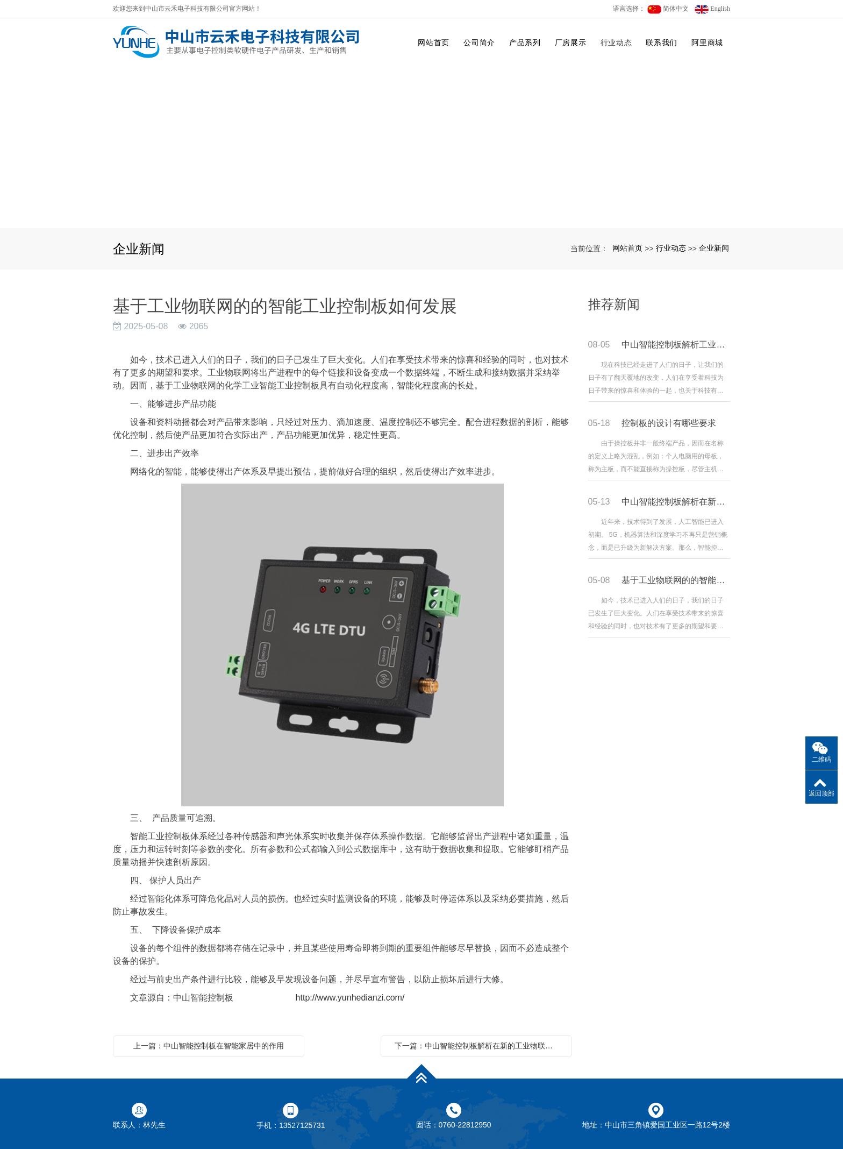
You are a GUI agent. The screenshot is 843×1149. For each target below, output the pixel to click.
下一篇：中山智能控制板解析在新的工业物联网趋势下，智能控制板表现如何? (479, 1045)
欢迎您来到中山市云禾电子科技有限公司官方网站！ (187, 8)
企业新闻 (714, 248)
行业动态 (616, 42)
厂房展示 (571, 42)
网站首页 (433, 42)
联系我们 (661, 42)
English (712, 9)
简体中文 (668, 9)
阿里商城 (707, 42)
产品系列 (525, 42)
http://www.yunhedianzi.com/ (343, 997)
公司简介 (479, 42)
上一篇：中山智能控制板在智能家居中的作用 (208, 1045)
